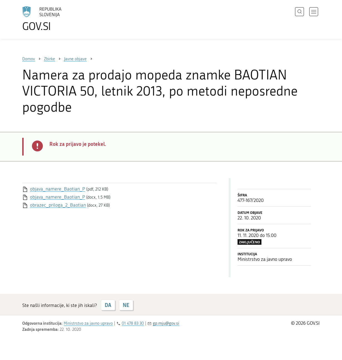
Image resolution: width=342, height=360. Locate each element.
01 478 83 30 (133, 323)
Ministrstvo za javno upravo (88, 323)
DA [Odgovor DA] (108, 305)
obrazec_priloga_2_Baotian (58, 205)
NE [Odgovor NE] (126, 305)
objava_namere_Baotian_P (57, 189)
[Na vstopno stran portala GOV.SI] (57, 18)
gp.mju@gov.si (166, 323)
